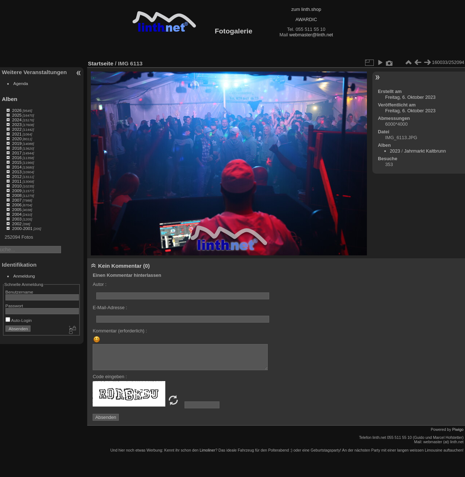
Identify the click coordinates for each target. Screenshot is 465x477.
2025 (16, 115)
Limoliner (207, 450)
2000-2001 (22, 228)
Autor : (99, 284)
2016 (16, 157)
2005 (16, 209)
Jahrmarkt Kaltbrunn (425, 151)
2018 (16, 148)
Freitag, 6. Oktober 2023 (410, 97)
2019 (16, 143)
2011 (16, 181)
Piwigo (458, 429)
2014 (16, 167)
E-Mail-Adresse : (110, 307)
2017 (16, 152)
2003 (16, 219)
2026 (16, 110)
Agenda (20, 83)
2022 (16, 129)
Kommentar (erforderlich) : (120, 331)
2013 (16, 171)
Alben (9, 99)
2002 (16, 223)
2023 (16, 124)
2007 (16, 200)
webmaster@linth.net (311, 34)
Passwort (14, 305)
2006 (16, 204)
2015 (16, 162)
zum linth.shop (306, 9)
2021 (16, 134)
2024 (16, 119)
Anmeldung (24, 276)
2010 (16, 185)
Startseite (100, 63)
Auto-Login (18, 320)
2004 (16, 214)
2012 (16, 176)
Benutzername (19, 292)
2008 (16, 195)
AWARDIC (306, 19)
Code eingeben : (110, 376)
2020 (16, 138)
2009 (16, 190)
